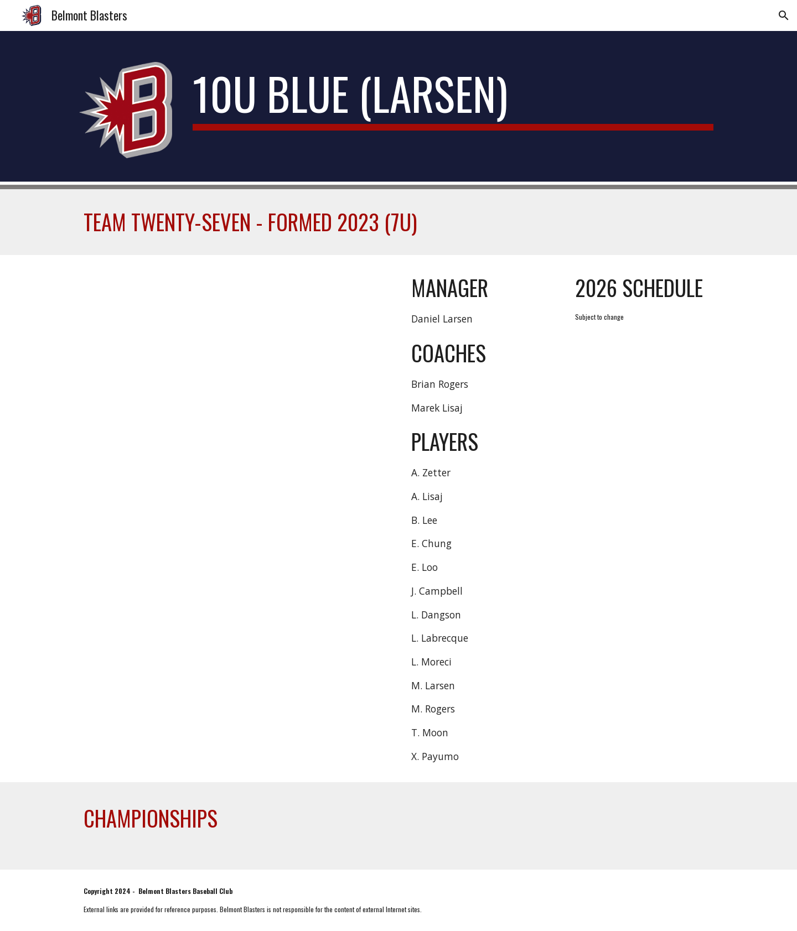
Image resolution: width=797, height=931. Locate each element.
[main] (453, 98)
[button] (783, 15)
